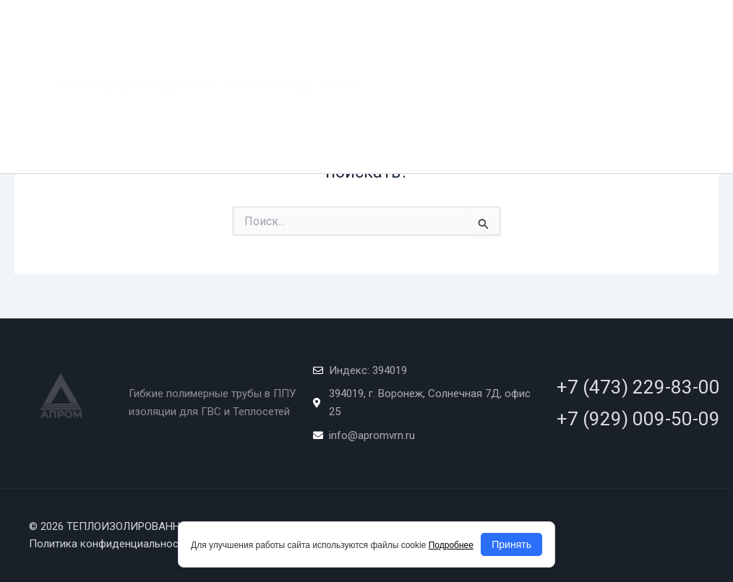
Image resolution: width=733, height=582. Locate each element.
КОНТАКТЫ (559, 86)
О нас (457, 28)
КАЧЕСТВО (408, 86)
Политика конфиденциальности (109, 543)
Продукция (526, 29)
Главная (405, 28)
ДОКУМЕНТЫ (483, 86)
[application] (558, 29)
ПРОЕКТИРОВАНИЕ (628, 28)
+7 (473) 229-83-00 (638, 387)
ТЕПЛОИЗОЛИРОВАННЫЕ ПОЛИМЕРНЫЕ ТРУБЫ (209, 57)
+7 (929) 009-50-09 (638, 419)
